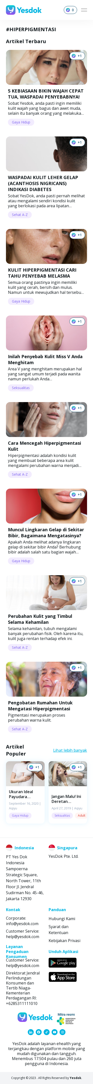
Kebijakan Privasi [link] (64, 940)
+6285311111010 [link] (21, 1003)
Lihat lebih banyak (70, 750)
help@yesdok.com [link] (22, 936)
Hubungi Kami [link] (62, 918)
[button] (25, 792)
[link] (31, 1032)
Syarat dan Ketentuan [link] (58, 929)
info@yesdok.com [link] (22, 923)
